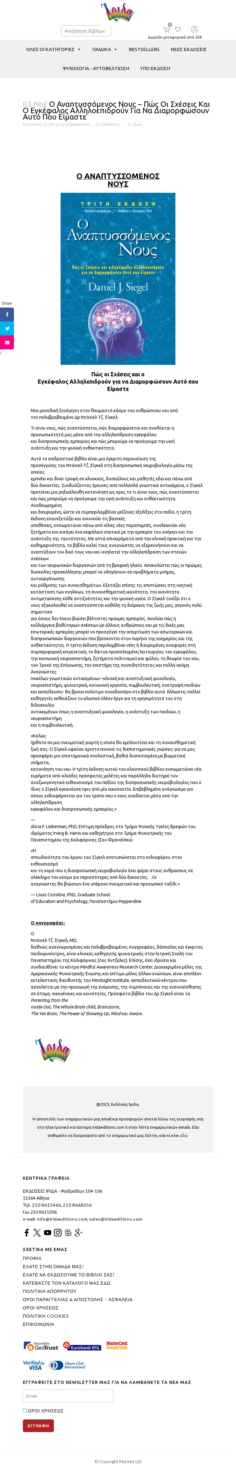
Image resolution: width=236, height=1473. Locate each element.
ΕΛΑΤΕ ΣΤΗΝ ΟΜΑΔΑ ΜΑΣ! (53, 1266)
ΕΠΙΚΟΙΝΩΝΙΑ (38, 1324)
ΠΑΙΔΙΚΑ (105, 49)
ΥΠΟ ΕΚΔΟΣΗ (155, 68)
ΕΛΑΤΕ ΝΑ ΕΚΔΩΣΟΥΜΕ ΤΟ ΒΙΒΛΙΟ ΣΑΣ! (69, 1274)
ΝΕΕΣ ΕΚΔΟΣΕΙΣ (188, 49)
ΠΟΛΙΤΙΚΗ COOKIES (46, 1316)
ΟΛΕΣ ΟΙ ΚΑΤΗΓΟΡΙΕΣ (53, 49)
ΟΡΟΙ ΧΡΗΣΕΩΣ (41, 1307)
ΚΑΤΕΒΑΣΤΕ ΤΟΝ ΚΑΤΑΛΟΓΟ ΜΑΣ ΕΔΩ (66, 1283)
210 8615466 (46, 1205)
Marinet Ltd (130, 1461)
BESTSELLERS (144, 49)
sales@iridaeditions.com (115, 1219)
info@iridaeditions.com (61, 1219)
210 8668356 (77, 1205)
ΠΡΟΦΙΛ (32, 1258)
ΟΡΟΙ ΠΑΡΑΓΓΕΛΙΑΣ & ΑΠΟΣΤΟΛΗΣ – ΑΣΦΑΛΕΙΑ (78, 1299)
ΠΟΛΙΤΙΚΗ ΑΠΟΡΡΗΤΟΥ (50, 1291)
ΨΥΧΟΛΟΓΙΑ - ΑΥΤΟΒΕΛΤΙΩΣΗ (96, 68)
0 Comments (107, 124)
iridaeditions (78, 124)
